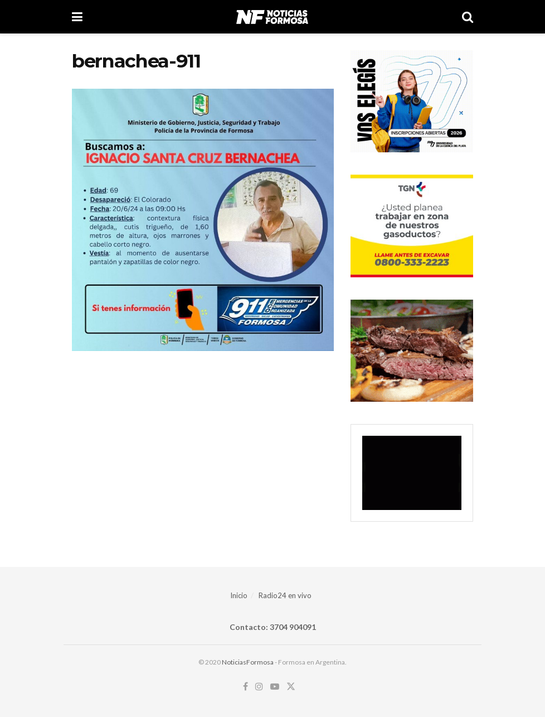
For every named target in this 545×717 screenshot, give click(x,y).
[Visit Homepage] (272, 17)
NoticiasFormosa (248, 662)
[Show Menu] (77, 16)
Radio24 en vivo (285, 595)
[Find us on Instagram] (259, 686)
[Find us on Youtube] (274, 686)
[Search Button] (467, 16)
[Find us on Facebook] (245, 686)
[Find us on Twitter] (290, 686)
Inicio (238, 595)
